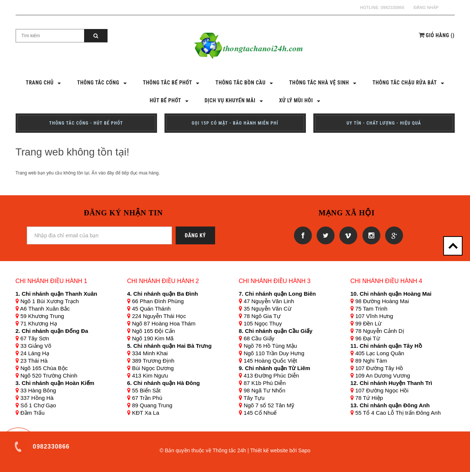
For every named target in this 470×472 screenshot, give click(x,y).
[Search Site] (50, 35)
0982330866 (392, 7)
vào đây (106, 173)
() (440, 35)
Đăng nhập (425, 7)
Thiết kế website (269, 450)
